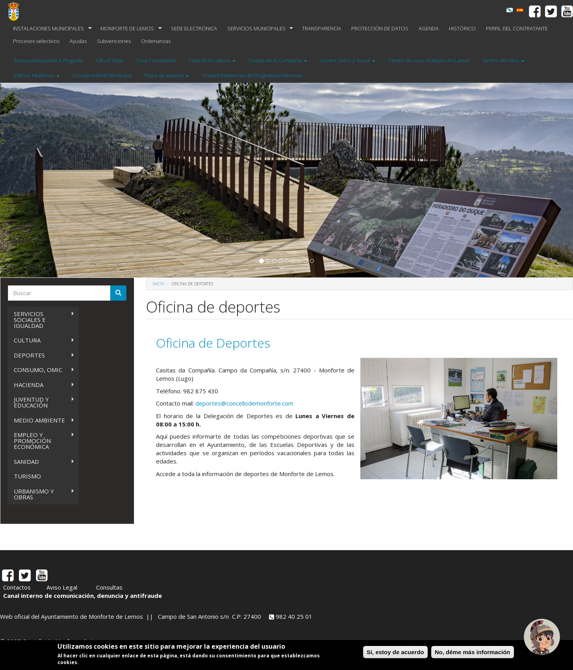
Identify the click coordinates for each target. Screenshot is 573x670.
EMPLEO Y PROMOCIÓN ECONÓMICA (41, 440)
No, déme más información (472, 652)
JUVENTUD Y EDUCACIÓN (41, 402)
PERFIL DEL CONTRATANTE (517, 28)
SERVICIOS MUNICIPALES (257, 28)
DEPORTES (41, 355)
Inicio (158, 284)
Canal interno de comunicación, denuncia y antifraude (82, 595)
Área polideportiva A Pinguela (48, 60)
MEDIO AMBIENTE (41, 420)
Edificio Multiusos (36, 75)
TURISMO (27, 476)
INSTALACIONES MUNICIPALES (50, 28)
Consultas (109, 587)
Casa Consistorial (156, 60)
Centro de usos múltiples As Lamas (428, 60)
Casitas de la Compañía (277, 60)
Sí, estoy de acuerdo (395, 652)
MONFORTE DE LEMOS (128, 28)
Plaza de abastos (167, 75)
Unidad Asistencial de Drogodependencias (252, 75)
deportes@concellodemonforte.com (244, 403)
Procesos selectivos (36, 41)
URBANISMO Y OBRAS (41, 494)
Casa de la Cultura (212, 60)
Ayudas (78, 41)
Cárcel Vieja (109, 60)
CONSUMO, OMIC (41, 370)
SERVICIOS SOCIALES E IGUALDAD (41, 319)
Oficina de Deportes (213, 342)
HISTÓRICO (462, 28)
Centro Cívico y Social (347, 60)
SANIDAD (41, 462)
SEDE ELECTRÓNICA (194, 28)
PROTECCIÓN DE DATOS (379, 28)
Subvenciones (114, 41)
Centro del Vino (503, 60)
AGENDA (429, 28)
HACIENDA (41, 385)
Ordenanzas (156, 41)
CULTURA (41, 340)
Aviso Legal (61, 587)
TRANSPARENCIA (321, 28)
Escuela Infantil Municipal (102, 75)
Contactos (17, 587)
